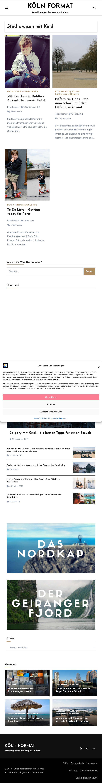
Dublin (10, 92)
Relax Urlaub (32, 714)
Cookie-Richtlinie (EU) (86, 778)
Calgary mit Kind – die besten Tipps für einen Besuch (50, 433)
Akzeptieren (51, 399)
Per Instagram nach (70, 92)
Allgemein (12, 684)
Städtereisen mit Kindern (26, 92)
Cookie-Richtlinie (40, 420)
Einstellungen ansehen (51, 414)
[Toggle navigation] (7, 7)
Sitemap (73, 770)
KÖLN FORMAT (50, 6)
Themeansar (37, 772)
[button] (97, 368)
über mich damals (88, 770)
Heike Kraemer (13, 107)
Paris (57, 92)
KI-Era (66, 763)
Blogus (22, 772)
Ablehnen (51, 407)
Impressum (63, 420)
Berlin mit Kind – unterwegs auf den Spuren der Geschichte (36, 465)
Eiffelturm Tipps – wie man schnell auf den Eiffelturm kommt (71, 103)
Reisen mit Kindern (16, 714)
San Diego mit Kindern (66, 711)
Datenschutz (53, 420)
